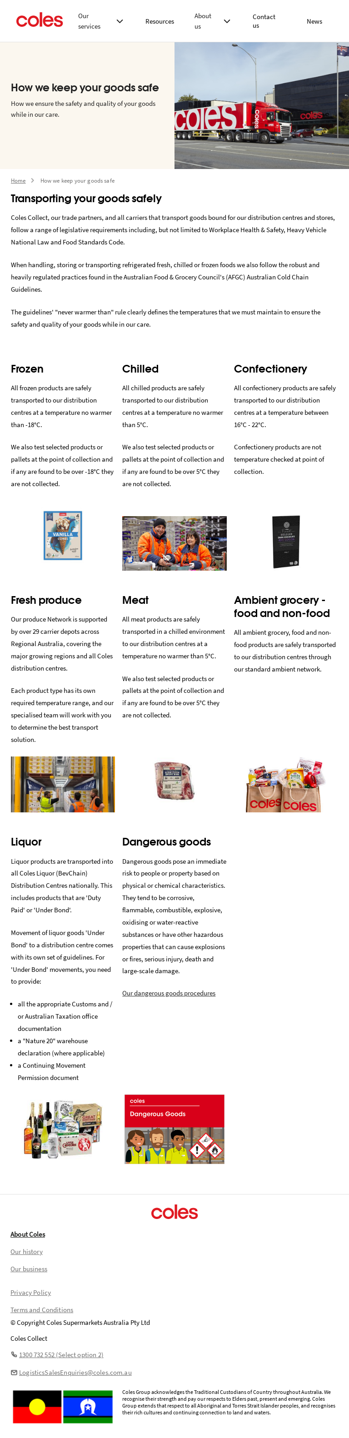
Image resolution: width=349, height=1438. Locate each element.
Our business (28, 1268)
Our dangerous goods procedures (168, 993)
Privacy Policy (30, 1292)
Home (18, 180)
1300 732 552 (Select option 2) (57, 1354)
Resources (159, 21)
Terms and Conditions (41, 1309)
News (314, 21)
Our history (26, 1251)
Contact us (264, 21)
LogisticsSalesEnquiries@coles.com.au (71, 1372)
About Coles (27, 1234)
